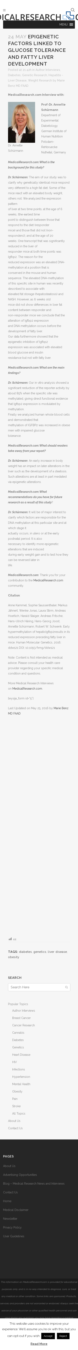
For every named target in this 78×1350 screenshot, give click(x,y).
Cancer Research (23, 1025)
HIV (14, 1062)
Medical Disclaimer (15, 1210)
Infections (18, 1069)
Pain (15, 1098)
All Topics (18, 1113)
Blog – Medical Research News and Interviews (34, 1183)
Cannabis (18, 1032)
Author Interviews (47, 69)
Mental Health (21, 1084)
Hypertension (21, 1076)
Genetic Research (34, 75)
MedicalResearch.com (48, 580)
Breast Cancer (21, 1018)
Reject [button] (63, 1336)
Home (7, 1201)
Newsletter (10, 1218)
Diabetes (14, 75)
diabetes (25, 951)
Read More (39, 1344)
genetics (39, 951)
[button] (63, 24)
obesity (13, 957)
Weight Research (40, 80)
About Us (14, 1121)
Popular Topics (18, 1004)
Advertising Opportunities (20, 1174)
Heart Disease (21, 1054)
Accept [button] (48, 1336)
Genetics (18, 1047)
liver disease (57, 951)
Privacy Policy (12, 1227)
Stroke (16, 1106)
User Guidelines (13, 1236)
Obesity (17, 1091)
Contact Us (15, 1128)
